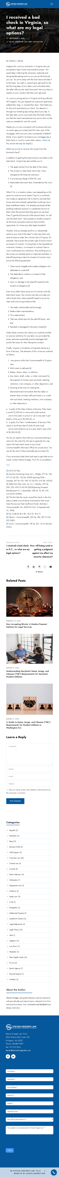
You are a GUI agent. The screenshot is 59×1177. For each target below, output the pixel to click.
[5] (19, 432)
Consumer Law (21, 42)
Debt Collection (35, 42)
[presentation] (22, 1140)
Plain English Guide (16, 957)
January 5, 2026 (12, 668)
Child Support (14, 852)
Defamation (13, 880)
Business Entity (14, 847)
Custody (12, 869)
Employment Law (15, 885)
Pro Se (11, 963)
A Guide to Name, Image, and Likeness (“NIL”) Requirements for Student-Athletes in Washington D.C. (28, 725)
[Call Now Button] (54, 1172)
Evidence (12, 891)
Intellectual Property (16, 913)
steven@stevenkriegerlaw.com (18, 1050)
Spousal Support (15, 974)
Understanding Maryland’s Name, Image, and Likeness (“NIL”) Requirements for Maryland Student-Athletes (27, 674)
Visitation (12, 979)
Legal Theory (14, 929)
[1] (11, 186)
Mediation (12, 952)
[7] (47, 451)
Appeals (12, 830)
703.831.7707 (17, 1043)
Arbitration (13, 836)
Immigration (13, 907)
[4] (30, 368)
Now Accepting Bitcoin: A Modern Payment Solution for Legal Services (26, 625)
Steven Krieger (12, 997)
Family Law (13, 896)
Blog (11, 42)
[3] (45, 327)
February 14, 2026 (13, 621)
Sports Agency (14, 968)
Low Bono (13, 946)
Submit (10, 1150)
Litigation (12, 941)
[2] (29, 285)
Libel (11, 935)
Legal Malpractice (15, 924)
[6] (41, 441)
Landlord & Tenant (16, 918)
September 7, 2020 (17, 38)
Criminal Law (13, 863)
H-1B (11, 902)
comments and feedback (37, 1004)
